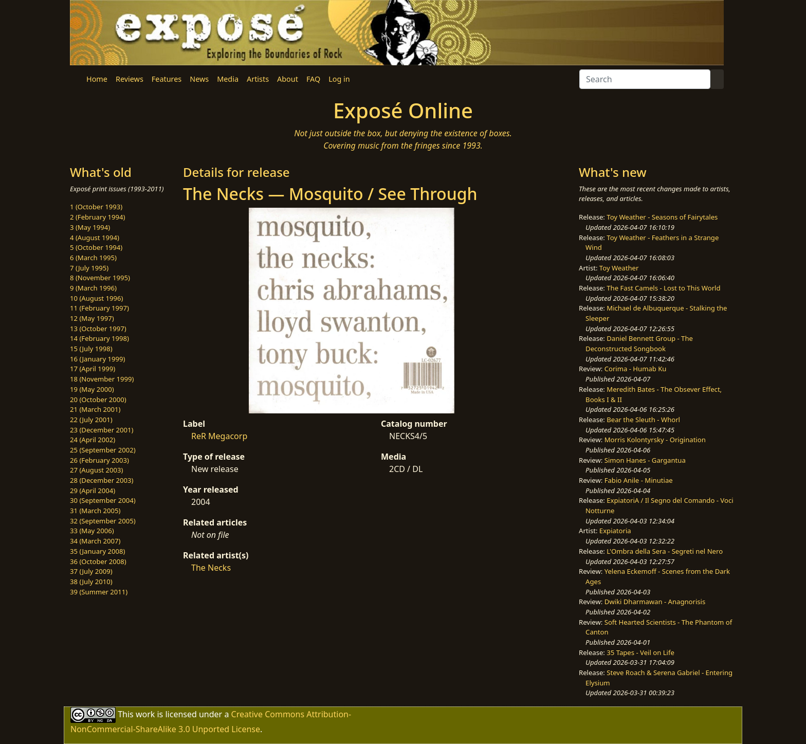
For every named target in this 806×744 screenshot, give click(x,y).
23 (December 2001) (101, 429)
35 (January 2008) (97, 551)
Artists (258, 79)
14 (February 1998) (99, 338)
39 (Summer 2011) (98, 591)
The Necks (211, 567)
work (145, 714)
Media (228, 79)
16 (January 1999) (97, 359)
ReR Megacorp (219, 436)
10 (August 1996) (96, 298)
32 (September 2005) (103, 520)
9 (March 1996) (93, 288)
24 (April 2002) (92, 439)
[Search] (644, 79)
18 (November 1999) (102, 379)
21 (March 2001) (95, 409)
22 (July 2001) (91, 419)
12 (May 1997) (92, 318)
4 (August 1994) (94, 237)
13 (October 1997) (98, 328)
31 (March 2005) (95, 510)
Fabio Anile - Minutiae (638, 480)
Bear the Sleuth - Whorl (643, 419)
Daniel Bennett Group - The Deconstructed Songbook (639, 343)
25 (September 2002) (103, 450)
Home (96, 79)
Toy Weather (618, 268)
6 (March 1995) (93, 257)
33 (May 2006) (92, 530)
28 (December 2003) (101, 480)
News (199, 79)
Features (166, 79)
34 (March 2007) (95, 541)
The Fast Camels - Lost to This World (663, 288)
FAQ (313, 79)
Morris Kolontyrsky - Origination (655, 439)
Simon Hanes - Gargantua (645, 460)
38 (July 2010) (91, 581)
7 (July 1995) (89, 268)
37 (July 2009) (91, 571)
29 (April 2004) (92, 490)
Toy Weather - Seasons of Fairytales (662, 217)
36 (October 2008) (98, 561)
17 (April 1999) (92, 368)
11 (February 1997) (99, 308)
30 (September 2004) (103, 500)
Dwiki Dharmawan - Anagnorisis (655, 601)
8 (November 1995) (100, 277)
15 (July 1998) (91, 348)
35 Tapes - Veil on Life (640, 652)
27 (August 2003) (96, 470)
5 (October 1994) (96, 247)
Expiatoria (615, 530)
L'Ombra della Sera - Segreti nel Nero (665, 551)
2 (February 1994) (97, 217)
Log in (339, 79)
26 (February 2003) (99, 460)
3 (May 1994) (90, 227)
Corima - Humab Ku (635, 368)
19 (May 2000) (92, 389)
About (287, 79)
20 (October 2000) (98, 399)
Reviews (129, 79)
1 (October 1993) (96, 206)
